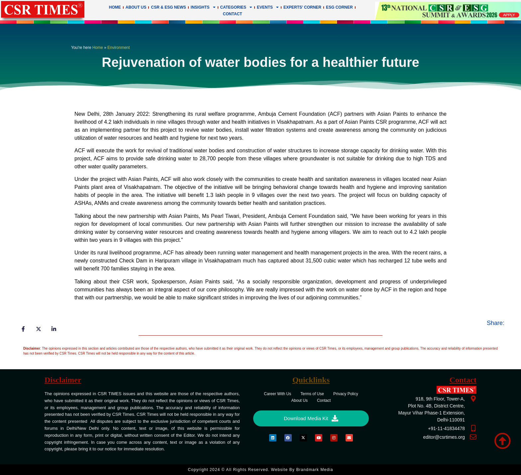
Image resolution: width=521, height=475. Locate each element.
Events (268, 7)
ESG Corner (339, 7)
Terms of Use (312, 394)
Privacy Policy (345, 394)
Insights (203, 7)
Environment (118, 47)
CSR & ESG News (168, 7)
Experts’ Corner (302, 7)
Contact (232, 14)
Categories (236, 7)
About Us (136, 7)
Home (115, 7)
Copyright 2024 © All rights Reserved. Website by (260, 469)
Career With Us (277, 394)
